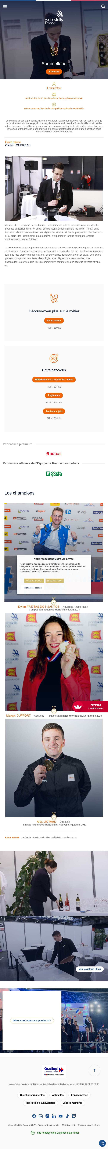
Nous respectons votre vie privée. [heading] (54, 558)
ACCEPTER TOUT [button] (34, 581)
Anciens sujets (54, 411)
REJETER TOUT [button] (54, 581)
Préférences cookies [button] (33, 588)
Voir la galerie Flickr (90, 969)
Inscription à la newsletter (40, 1103)
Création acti (68, 1125)
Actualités (58, 1095)
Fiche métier (54, 320)
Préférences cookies (89, 1125)
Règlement (54, 395)
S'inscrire (54, 71)
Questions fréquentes (32, 1095)
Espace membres (72, 1103)
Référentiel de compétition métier (54, 379)
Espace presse (79, 1095)
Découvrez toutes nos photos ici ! (32, 1020)
